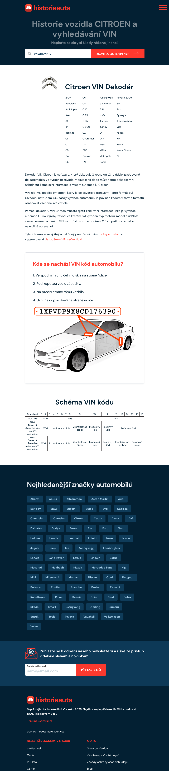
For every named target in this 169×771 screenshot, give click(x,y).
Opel (109, 577)
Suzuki (34, 616)
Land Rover (56, 558)
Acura (53, 499)
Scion (94, 597)
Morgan (74, 577)
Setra (127, 597)
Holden (35, 538)
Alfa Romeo (74, 499)
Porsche (76, 587)
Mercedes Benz (101, 567)
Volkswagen (112, 616)
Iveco (126, 538)
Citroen (79, 518)
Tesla (52, 616)
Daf (130, 518)
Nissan (92, 577)
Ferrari (74, 528)
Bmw (53, 509)
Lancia (34, 558)
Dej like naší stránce (40, 721)
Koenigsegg (86, 548)
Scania (76, 597)
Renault (115, 587)
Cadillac (122, 509)
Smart (52, 607)
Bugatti (71, 509)
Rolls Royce (38, 597)
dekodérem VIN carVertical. (63, 239)
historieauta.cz (55, 731)
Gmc (121, 528)
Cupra (98, 518)
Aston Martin (100, 499)
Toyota (69, 616)
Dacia (115, 518)
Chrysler (59, 518)
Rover (59, 597)
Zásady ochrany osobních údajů (107, 762)
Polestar (35, 587)
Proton (95, 587)
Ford (105, 528)
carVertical (34, 748)
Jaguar (34, 548)
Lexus (77, 558)
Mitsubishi (52, 577)
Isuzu (109, 538)
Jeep (52, 548)
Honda (53, 538)
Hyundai (73, 538)
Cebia (31, 755)
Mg (124, 567)
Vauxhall (89, 616)
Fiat (90, 528)
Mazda (77, 567)
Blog (90, 768)
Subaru (114, 607)
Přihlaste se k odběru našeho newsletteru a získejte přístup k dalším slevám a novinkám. (92, 654)
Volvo (34, 626)
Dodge (56, 528)
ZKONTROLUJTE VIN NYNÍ (117, 54)
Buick (89, 509)
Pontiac (56, 587)
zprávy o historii (109, 234)
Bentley (35, 509)
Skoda (34, 607)
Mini (33, 577)
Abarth (35, 499)
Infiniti (92, 538)
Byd (105, 509)
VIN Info (32, 762)
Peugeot (128, 577)
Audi (121, 499)
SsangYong (73, 607)
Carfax (31, 768)
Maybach (57, 567)
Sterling (95, 607)
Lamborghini (111, 548)
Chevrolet (37, 518)
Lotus (113, 558)
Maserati (36, 567)
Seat (111, 597)
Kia (67, 548)
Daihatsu (36, 528)
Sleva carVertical (98, 748)
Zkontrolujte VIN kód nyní (103, 755)
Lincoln (95, 558)
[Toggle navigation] (163, 7)
